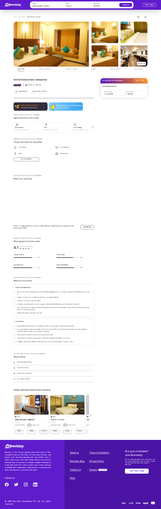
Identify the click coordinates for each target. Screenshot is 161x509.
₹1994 (31, 431)
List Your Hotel (137, 471)
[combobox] (46, 6)
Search (126, 5)
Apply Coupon (139, 80)
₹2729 (44, 431)
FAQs (72, 478)
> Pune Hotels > (21, 16)
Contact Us (75, 470)
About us (74, 453)
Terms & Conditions (99, 453)
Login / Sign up (149, 5)
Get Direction (87, 227)
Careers (93, 470)
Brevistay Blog (77, 461)
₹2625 (79, 431)
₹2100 (67, 431)
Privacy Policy (96, 461)
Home (15, 16)
